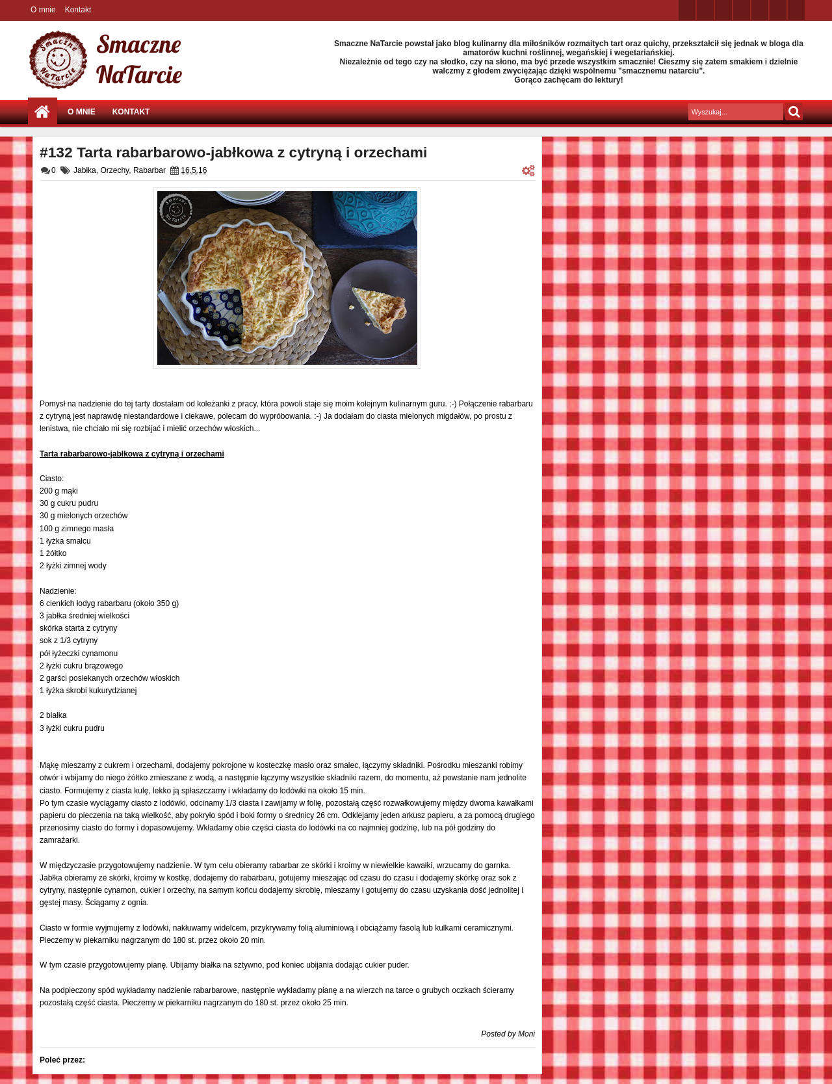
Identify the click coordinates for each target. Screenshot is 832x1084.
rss (741, 10)
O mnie (43, 9)
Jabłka (84, 170)
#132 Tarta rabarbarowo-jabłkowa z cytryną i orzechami (233, 152)
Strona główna (42, 112)
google (723, 10)
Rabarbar (149, 170)
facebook (705, 10)
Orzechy (114, 170)
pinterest (796, 10)
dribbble (778, 10)
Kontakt (78, 9)
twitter (687, 10)
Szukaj (794, 111)
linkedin (759, 10)
